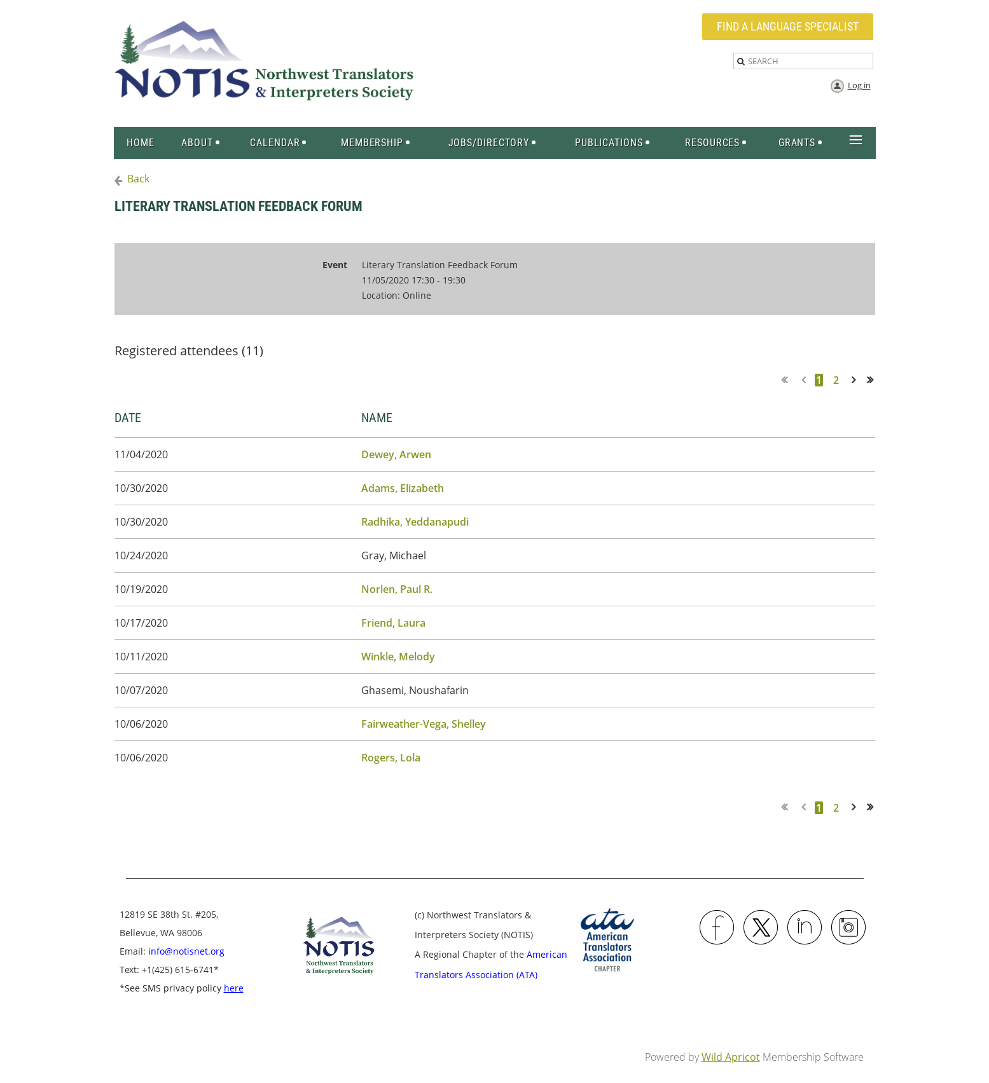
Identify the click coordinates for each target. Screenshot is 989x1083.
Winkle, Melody (398, 657)
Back (138, 179)
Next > (856, 379)
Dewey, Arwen (396, 454)
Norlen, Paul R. (396, 589)
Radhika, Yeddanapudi (415, 522)
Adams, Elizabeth (402, 488)
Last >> (874, 379)
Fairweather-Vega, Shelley (423, 724)
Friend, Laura (393, 623)
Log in (859, 85)
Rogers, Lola (390, 758)
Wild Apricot (731, 1057)
